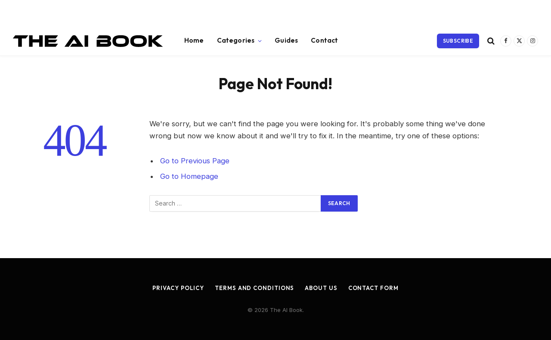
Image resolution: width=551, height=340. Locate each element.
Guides (286, 40)
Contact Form (373, 287)
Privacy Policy (178, 287)
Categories (236, 40)
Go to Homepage (189, 176)
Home (194, 40)
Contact (324, 40)
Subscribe (458, 40)
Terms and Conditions (254, 287)
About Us (321, 287)
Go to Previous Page (194, 160)
